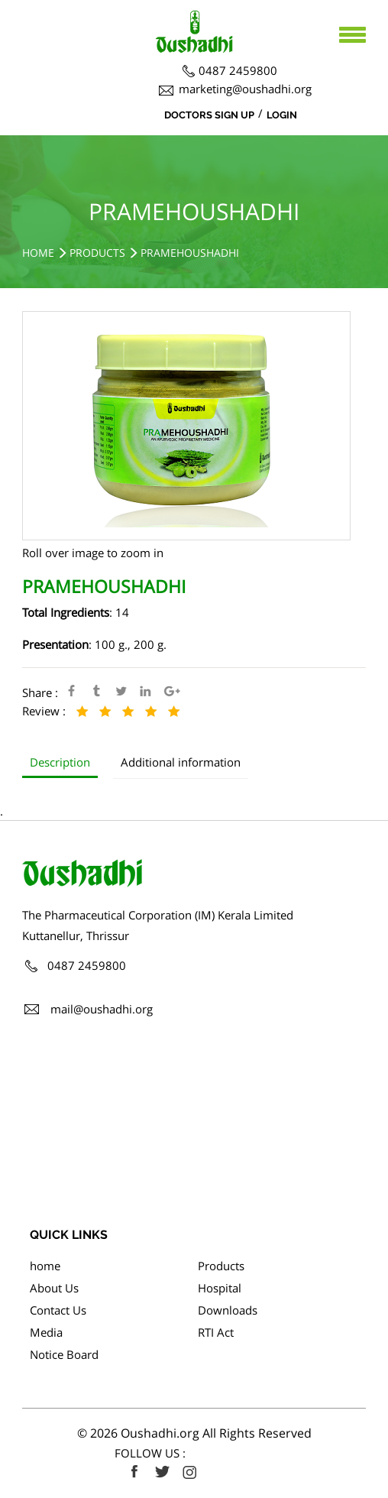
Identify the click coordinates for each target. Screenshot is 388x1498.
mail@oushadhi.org (101, 1008)
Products (97, 252)
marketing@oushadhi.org (245, 88)
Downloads (227, 1310)
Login (282, 115)
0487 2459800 (238, 70)
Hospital (219, 1287)
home (45, 1265)
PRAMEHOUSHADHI (190, 252)
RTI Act (216, 1332)
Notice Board (64, 1354)
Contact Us (58, 1310)
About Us (54, 1287)
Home (38, 252)
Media (46, 1332)
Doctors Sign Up (209, 115)
